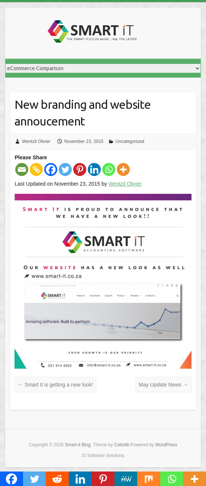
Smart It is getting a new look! (55, 385)
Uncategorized (130, 141)
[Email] (21, 169)
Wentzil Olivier (36, 141)
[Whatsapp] (108, 169)
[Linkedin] (94, 169)
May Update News (163, 385)
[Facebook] (50, 169)
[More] (123, 169)
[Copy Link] (36, 169)
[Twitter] (65, 169)
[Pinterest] (79, 169)
